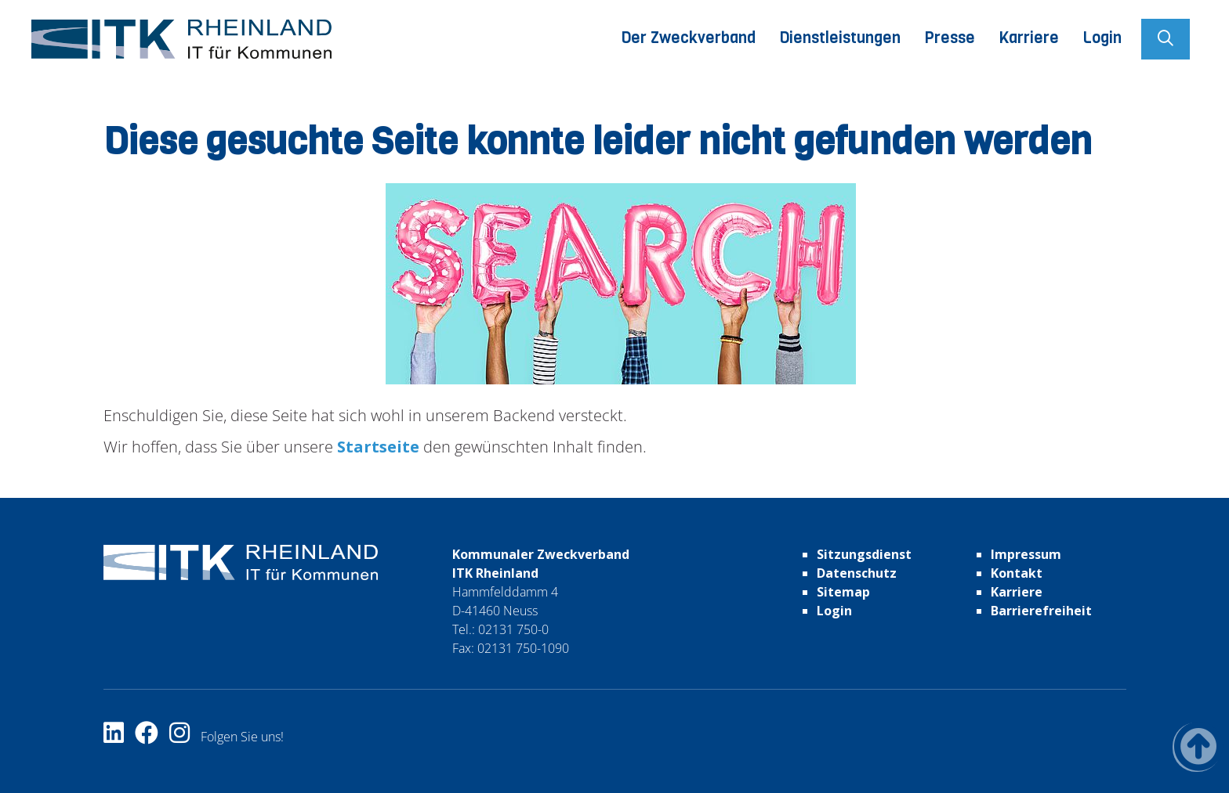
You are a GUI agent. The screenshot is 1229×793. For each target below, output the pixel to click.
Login (1102, 38)
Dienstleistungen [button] (840, 38)
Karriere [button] (1029, 38)
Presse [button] (949, 38)
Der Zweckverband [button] (688, 38)
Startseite (376, 446)
